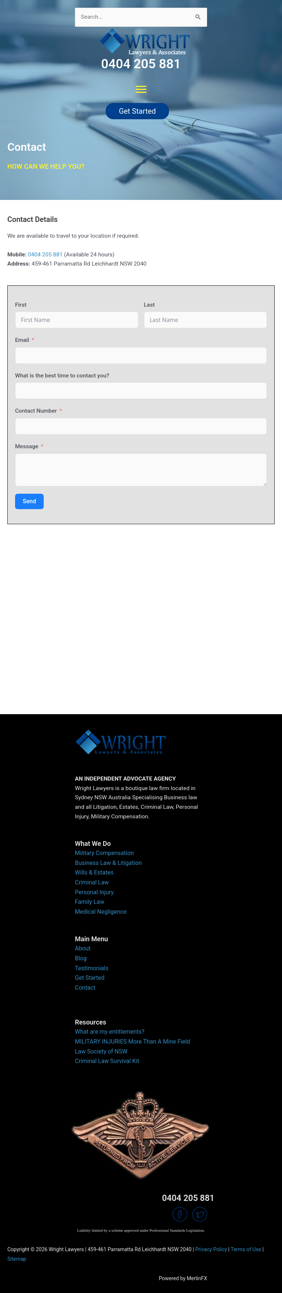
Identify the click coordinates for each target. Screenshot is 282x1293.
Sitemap (16, 1259)
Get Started (90, 977)
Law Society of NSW (101, 1051)
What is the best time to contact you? (62, 375)
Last (149, 305)
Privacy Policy (211, 1249)
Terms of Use (246, 1249)
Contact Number (36, 411)
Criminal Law (92, 882)
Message (26, 446)
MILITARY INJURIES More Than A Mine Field (132, 1041)
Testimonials (91, 968)
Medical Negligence (100, 911)
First (20, 305)
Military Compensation (104, 853)
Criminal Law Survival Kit (107, 1061)
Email (22, 340)
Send (29, 501)
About (83, 948)
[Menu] (141, 89)
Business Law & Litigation (108, 862)
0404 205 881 (45, 254)
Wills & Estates (94, 872)
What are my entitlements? (109, 1031)
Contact (85, 987)
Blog (81, 958)
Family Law (89, 901)
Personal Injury (94, 892)
